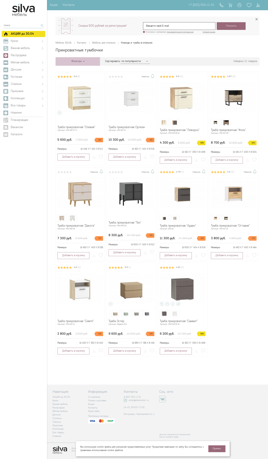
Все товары (58, 433)
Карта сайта (93, 411)
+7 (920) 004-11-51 (201, 5)
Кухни (55, 401)
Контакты (69, 5)
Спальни (56, 422)
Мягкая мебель (60, 411)
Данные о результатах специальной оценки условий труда (174, 436)
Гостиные (57, 418)
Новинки (56, 436)
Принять (217, 449)
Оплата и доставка (97, 401)
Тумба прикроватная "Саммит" (179, 321)
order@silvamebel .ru (139, 400)
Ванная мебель (60, 404)
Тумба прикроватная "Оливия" (76, 127)
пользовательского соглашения (180, 32)
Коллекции (58, 429)
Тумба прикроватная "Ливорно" (179, 130)
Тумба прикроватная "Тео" (125, 222)
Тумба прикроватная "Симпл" (75, 321)
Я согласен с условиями (169, 32)
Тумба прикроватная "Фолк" (228, 130)
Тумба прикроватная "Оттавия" (230, 225)
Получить (231, 26)
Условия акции (209, 32)
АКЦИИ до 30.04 (61, 397)
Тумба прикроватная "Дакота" (76, 225)
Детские (56, 415)
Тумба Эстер (116, 321)
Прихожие (57, 426)
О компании (94, 397)
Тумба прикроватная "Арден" (178, 225)
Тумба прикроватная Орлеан (127, 127)
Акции (54, 5)
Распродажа (58, 408)
